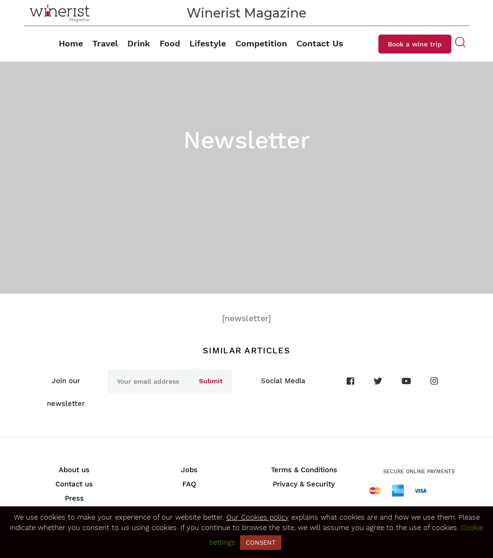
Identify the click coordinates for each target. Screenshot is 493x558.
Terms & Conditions (304, 470)
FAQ (189, 484)
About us (74, 470)
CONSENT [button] (261, 542)
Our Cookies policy (257, 517)
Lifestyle (207, 43)
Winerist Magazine (246, 13)
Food (170, 43)
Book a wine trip (415, 44)
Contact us (74, 484)
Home (71, 43)
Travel (105, 43)
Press (74, 498)
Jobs (189, 470)
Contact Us (319, 43)
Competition (261, 43)
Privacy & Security (304, 484)
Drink (138, 43)
